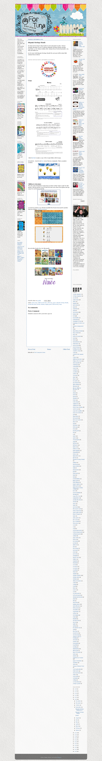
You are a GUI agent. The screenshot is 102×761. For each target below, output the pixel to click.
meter (74, 503)
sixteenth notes (76, 606)
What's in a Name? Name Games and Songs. (81, 122)
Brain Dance (75, 343)
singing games (48, 304)
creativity (75, 371)
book (74, 338)
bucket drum (76, 345)
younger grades (76, 683)
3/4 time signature (77, 294)
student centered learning (77, 637)
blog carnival (76, 332)
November (78, 703)
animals (74, 303)
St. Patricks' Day (76, 627)
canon (74, 352)
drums (74, 396)
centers (74, 357)
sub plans (75, 639)
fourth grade (76, 430)
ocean (74, 525)
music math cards (77, 512)
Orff (74, 528)
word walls (75, 676)
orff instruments (77, 534)
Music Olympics (76, 514)
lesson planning (76, 492)
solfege (74, 613)
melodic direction (32, 304)
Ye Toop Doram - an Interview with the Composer (81, 185)
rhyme (74, 571)
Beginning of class (77, 321)
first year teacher (77, 419)
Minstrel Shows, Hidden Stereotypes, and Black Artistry (20, 259)
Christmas (75, 364)
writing (74, 680)
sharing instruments (77, 597)
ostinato (75, 535)
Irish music (75, 473)
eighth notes (76, 405)
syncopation (75, 643)
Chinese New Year (77, 361)
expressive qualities (77, 411)
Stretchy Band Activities (81, 137)
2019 (76, 734)
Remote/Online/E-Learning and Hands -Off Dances (82, 170)
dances (74, 379)
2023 (76, 695)
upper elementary (77, 660)
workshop (75, 678)
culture (74, 373)
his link (34, 158)
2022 (76, 697)
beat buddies (76, 317)
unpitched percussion (78, 657)
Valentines (75, 662)
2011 (76, 751)
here (42, 161)
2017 (76, 739)
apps (74, 307)
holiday (74, 462)
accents (74, 297)
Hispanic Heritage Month (62, 302)
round (74, 586)
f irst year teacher (77, 412)
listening (75, 494)
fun (74, 432)
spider (74, 624)
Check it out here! (42, 209)
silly (74, 600)
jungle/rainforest (77, 484)
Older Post (66, 349)
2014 (76, 745)
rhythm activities (77, 575)
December (75, 380)
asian (74, 310)
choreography (76, 362)
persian (74, 543)
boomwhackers (76, 341)
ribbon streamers (77, 580)
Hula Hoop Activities (81, 89)
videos (74, 664)
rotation (75, 584)
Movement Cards (77, 508)
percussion (75, 541)
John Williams (76, 482)
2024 (76, 693)
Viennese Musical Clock (78, 666)
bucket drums (76, 347)
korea (74, 490)
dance (74, 377)
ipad (74, 471)
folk (74, 423)
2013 (76, 747)
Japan (74, 475)
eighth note (75, 403)
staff (74, 629)
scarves (74, 589)
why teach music (77, 672)
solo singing (76, 615)
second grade (76, 593)
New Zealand (76, 521)
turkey (74, 654)
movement (75, 507)
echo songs (75, 401)
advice (74, 301)
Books (74, 340)
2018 (76, 737)
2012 (76, 749)
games (54, 302)
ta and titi (75, 645)
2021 (76, 699)
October (78, 705)
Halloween (75, 448)
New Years (75, 519)
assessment (75, 312)
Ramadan (75, 562)
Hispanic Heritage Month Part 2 (80, 709)
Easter (74, 400)
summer (75, 641)
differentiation (76, 384)
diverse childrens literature (77, 388)
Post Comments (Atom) (39, 352)
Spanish (74, 618)
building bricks (76, 349)
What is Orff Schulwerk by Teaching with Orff (20, 252)
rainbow (75, 559)
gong (74, 441)
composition (76, 366)
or (73, 526)
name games (76, 517)
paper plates (76, 537)
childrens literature (42, 302)
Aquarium (75, 308)
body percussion (77, 336)
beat (74, 316)
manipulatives (76, 498)
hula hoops (75, 464)
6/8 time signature (77, 296)
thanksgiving (76, 648)
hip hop (74, 457)
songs (60, 304)
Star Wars (75, 631)
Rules (74, 588)
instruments (76, 469)
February (78, 728)
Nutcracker (75, 523)
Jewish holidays (76, 478)
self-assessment (77, 595)
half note (75, 443)
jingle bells (75, 480)
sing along (75, 602)
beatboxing (75, 319)
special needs (76, 620)
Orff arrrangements (77, 532)
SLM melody (55, 304)
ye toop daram (76, 681)
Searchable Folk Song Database (20, 244)
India (74, 468)
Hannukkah (75, 452)
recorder (75, 566)
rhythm (74, 573)
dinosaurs (75, 386)
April (77, 724)
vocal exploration (77, 669)
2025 (76, 691)
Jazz (74, 477)
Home (49, 349)
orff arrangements (77, 530)
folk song (50, 302)
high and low (76, 456)
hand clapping (76, 450)
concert (74, 368)
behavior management (78, 326)
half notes (75, 445)
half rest (75, 447)
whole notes (76, 671)
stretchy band (76, 635)
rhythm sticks (76, 577)
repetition (75, 570)
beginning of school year (78, 323)
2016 (76, 741)
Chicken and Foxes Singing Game (81, 153)
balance (74, 314)
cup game (75, 375)
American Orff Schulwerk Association (20, 248)
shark (74, 598)
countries (75, 370)
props (74, 552)
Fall (74, 414)
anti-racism (75, 305)
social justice (76, 611)
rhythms (43, 304)
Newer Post (31, 349)
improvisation (76, 466)
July (77, 720)
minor (74, 505)
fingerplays (75, 416)
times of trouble (77, 652)
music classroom (77, 510)
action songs (34, 302)
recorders (75, 568)
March (77, 726)
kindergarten (76, 486)
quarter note (76, 557)
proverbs (75, 553)
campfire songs (76, 350)
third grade (75, 650)
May (77, 722)
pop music (75, 550)
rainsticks (75, 561)
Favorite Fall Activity (82, 60)
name (74, 516)
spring (74, 626)
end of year (75, 409)
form (74, 428)
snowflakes (75, 609)
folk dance (75, 425)
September (78, 707)
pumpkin (75, 555)
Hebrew (75, 454)
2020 (76, 732)
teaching (75, 647)
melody (38, 304)
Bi (73, 329)
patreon (75, 539)
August (77, 718)
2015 (76, 743)
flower (74, 421)
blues (74, 334)
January (78, 730)
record (74, 564)
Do (73, 391)
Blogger (59, 757)
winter (74, 674)
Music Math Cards (81, 75)
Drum (74, 394)
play (74, 546)
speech (74, 622)
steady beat (75, 633)
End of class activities (78, 407)
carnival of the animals (78, 354)
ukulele (75, 656)
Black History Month (77, 331)
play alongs (75, 548)
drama (74, 392)
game (74, 436)
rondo (74, 582)
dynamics (75, 398)
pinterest (75, 544)
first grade (75, 418)
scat (74, 591)
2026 (76, 689)
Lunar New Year (77, 496)
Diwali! (77, 715)
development (76, 382)
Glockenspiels (76, 439)
